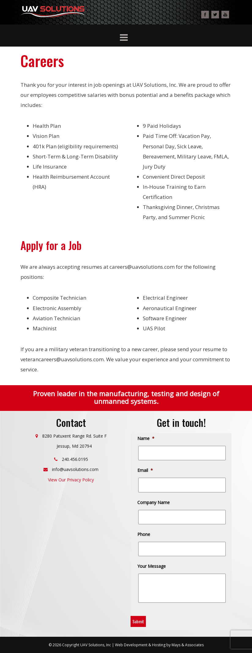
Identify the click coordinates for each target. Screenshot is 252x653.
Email (145, 470)
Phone (144, 534)
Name (146, 438)
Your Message (152, 566)
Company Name (154, 502)
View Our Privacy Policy (71, 480)
